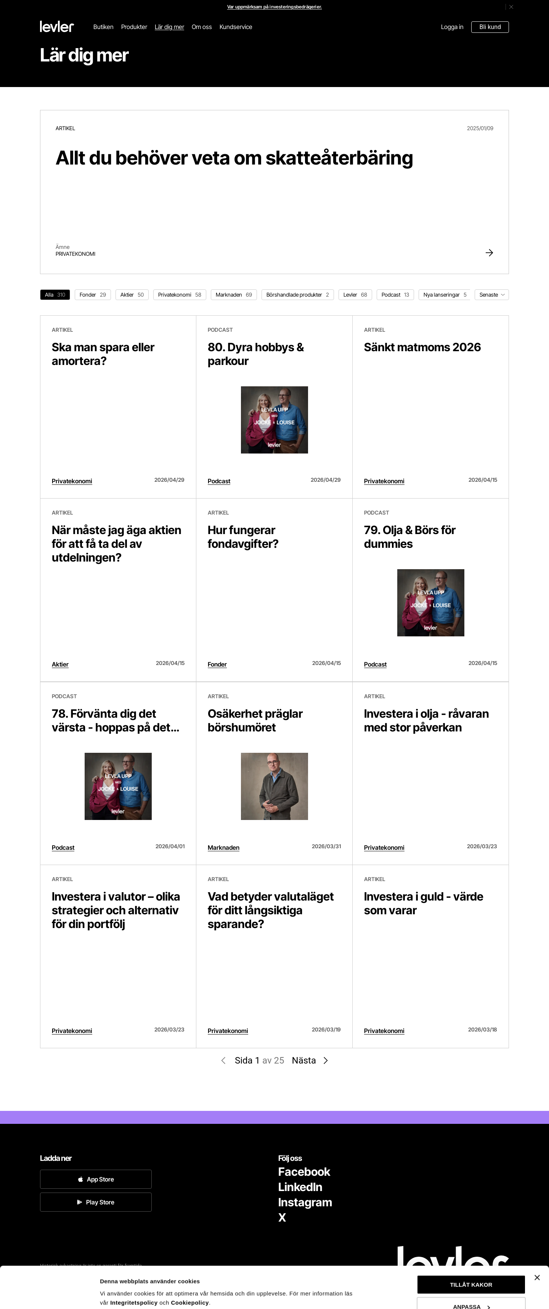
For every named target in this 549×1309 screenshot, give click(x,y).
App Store (96, 1179)
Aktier (60, 664)
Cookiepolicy (190, 1263)
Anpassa (112, 1284)
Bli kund (490, 27)
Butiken (103, 27)
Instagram (305, 1202)
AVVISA (471, 1290)
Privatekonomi (75, 253)
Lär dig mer (169, 27)
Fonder (217, 664)
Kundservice (236, 27)
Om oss (202, 27)
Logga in (452, 27)
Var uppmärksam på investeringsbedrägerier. (274, 7)
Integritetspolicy (134, 1263)
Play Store (95, 1202)
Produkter (134, 27)
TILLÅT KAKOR (471, 1245)
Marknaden (223, 847)
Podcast (219, 481)
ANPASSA (471, 1268)
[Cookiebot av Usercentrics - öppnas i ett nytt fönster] (49, 1294)
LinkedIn (300, 1187)
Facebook (304, 1171)
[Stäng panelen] (537, 1238)
